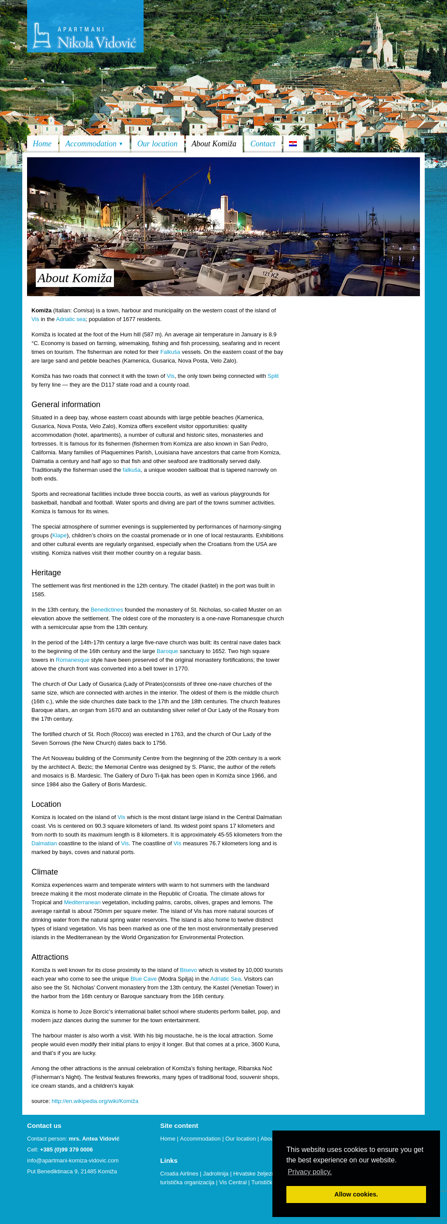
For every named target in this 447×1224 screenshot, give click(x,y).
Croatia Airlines (179, 1173)
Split (273, 376)
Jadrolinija (216, 1173)
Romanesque (72, 660)
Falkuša (170, 352)
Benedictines (107, 609)
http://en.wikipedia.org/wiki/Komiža (94, 1101)
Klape (59, 535)
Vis (35, 319)
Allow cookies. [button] (356, 1194)
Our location (157, 143)
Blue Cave (144, 978)
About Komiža (214, 143)
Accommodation (94, 143)
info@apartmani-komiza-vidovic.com (73, 1160)
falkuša (132, 470)
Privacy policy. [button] (310, 1172)
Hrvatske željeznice (257, 1173)
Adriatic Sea (225, 978)
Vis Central (233, 1182)
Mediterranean (82, 902)
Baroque (167, 651)
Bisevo (188, 970)
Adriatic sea (71, 319)
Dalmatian (44, 843)
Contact (262, 143)
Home (42, 143)
